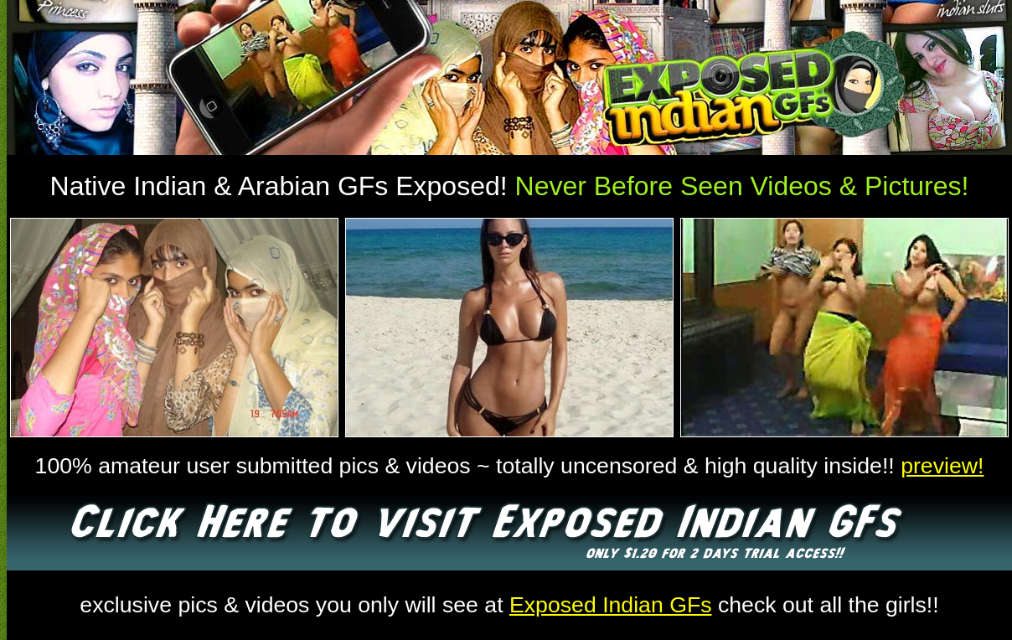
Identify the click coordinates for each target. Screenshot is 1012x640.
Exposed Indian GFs (610, 604)
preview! (942, 465)
